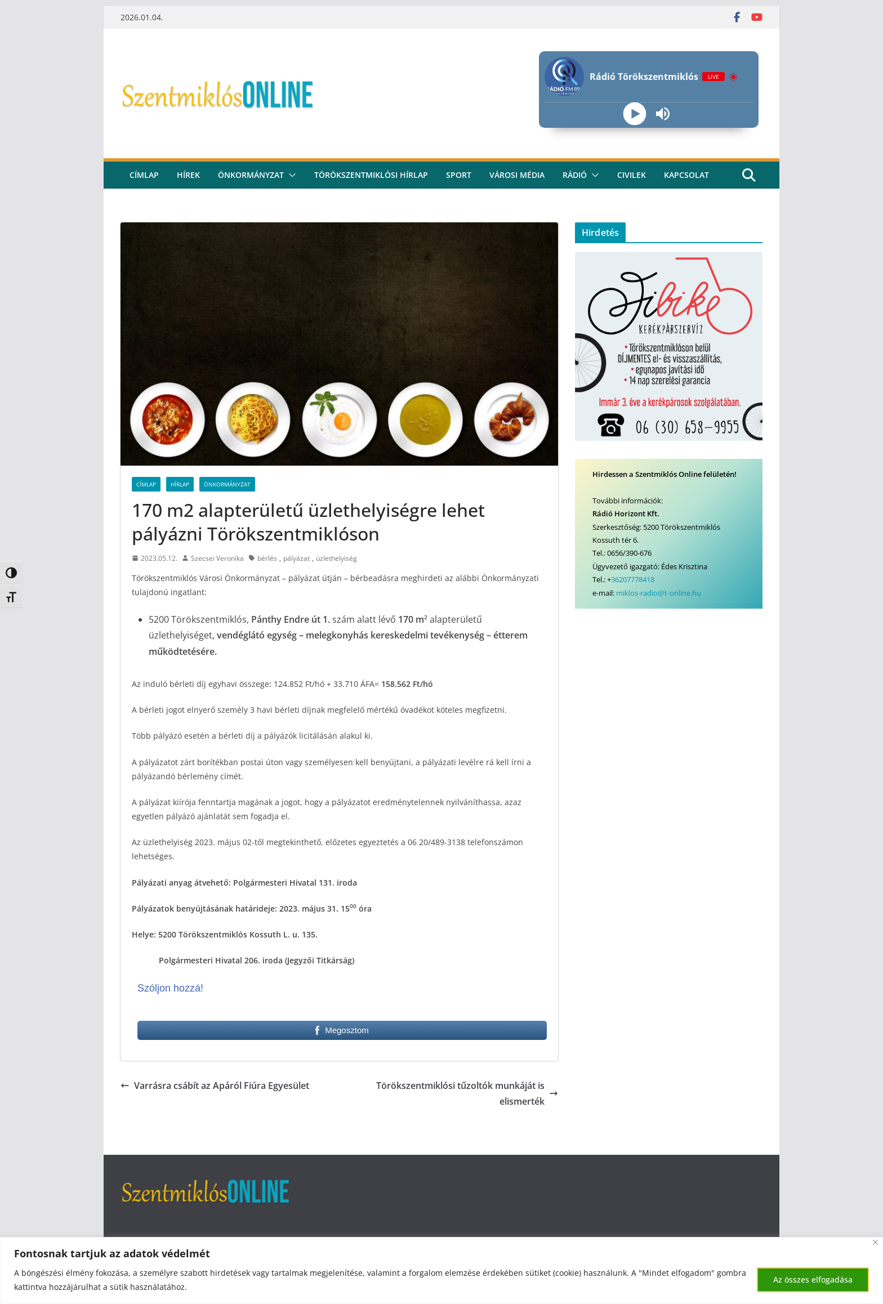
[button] (290, 175)
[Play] (634, 114)
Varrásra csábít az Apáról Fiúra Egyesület (215, 1085)
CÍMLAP (144, 174)
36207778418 (632, 579)
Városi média (517, 174)
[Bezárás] (875, 1242)
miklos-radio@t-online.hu (658, 593)
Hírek (188, 174)
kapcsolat (686, 174)
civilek (631, 174)
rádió (575, 174)
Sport (458, 174)
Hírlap (180, 484)
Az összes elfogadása (813, 1279)
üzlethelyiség (336, 558)
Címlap (146, 484)
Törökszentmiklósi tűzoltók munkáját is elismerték (467, 1093)
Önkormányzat (251, 174)
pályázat (296, 558)
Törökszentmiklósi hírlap (371, 174)
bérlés (267, 558)
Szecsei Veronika (217, 558)
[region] (441, 1270)
